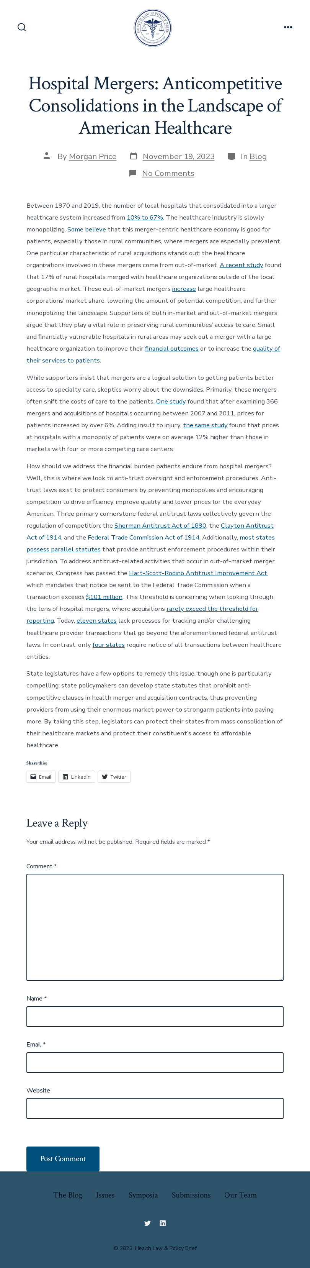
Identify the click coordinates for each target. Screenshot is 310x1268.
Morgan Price (93, 156)
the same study (205, 425)
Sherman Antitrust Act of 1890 (160, 525)
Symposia (143, 1195)
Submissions (191, 1195)
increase (184, 288)
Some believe (86, 229)
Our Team (240, 1195)
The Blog (67, 1195)
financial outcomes (172, 348)
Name (36, 998)
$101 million (104, 596)
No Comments (168, 173)
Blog (258, 156)
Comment (41, 866)
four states (109, 644)
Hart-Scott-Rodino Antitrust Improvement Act (198, 573)
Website (38, 1090)
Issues (105, 1195)
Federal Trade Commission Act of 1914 (143, 537)
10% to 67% (145, 217)
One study (171, 401)
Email (36, 1044)
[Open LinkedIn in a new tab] (163, 1223)
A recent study (241, 265)
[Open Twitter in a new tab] (147, 1223)
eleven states (97, 620)
